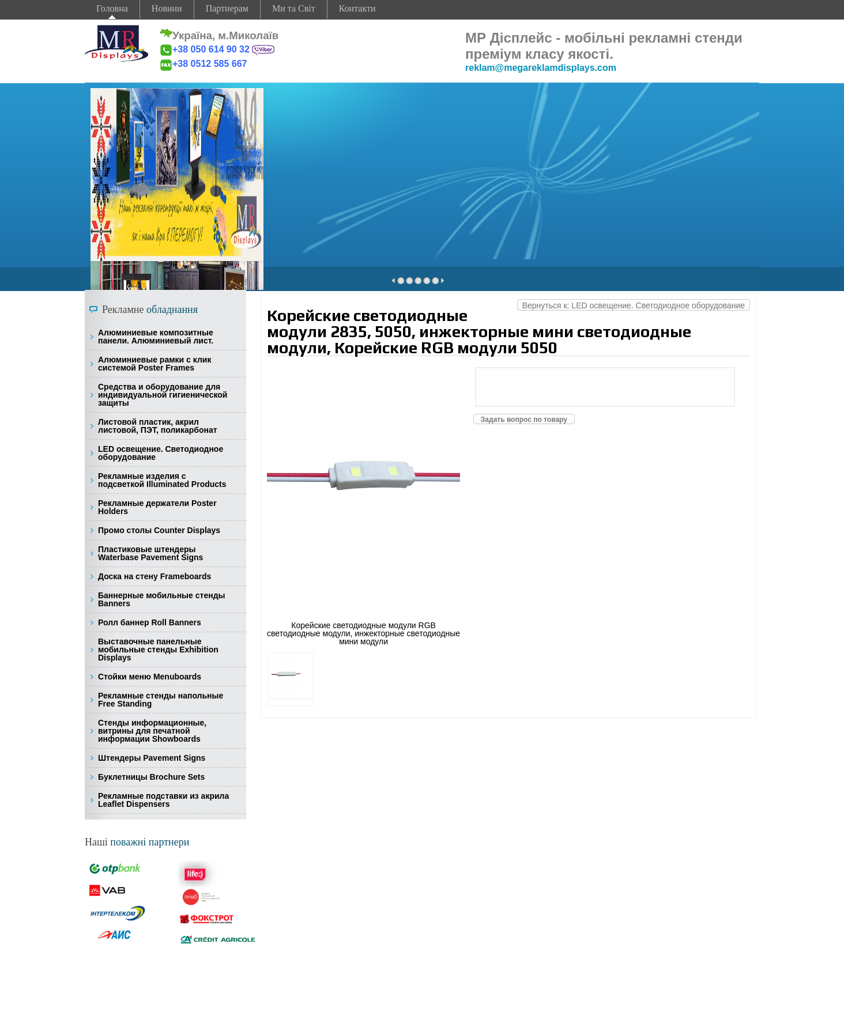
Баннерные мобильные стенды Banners (161, 599)
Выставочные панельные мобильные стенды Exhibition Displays (158, 649)
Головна (112, 8)
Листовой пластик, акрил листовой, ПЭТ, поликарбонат (157, 426)
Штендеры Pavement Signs (151, 757)
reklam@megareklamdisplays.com (540, 68)
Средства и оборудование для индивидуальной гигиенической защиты (162, 394)
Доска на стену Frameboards (154, 576)
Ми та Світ (293, 8)
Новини (167, 8)
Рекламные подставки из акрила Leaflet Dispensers (163, 800)
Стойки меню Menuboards (149, 676)
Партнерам (227, 8)
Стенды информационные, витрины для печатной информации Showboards (152, 730)
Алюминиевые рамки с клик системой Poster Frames (154, 363)
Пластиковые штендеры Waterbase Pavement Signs (150, 553)
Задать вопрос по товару (524, 420)
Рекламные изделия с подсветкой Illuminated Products (162, 480)
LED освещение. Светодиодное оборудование (160, 453)
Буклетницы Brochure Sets (151, 776)
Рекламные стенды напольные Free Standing (160, 699)
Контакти (357, 8)
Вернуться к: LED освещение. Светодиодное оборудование (633, 305)
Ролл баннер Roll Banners (149, 622)
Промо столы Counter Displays (159, 530)
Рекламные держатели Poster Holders (157, 507)
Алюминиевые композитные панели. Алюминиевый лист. (155, 336)
